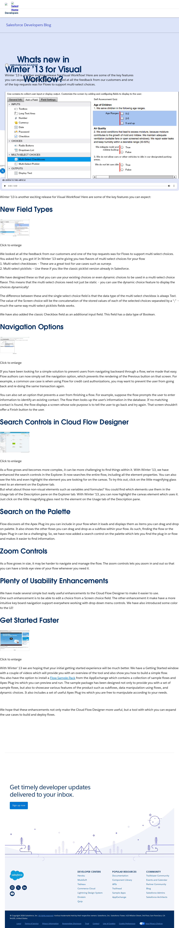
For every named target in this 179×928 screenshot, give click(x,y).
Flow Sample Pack (62, 678)
